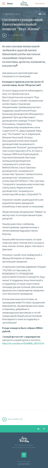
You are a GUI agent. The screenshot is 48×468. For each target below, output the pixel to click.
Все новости (12, 35)
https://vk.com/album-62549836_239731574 (23, 343)
